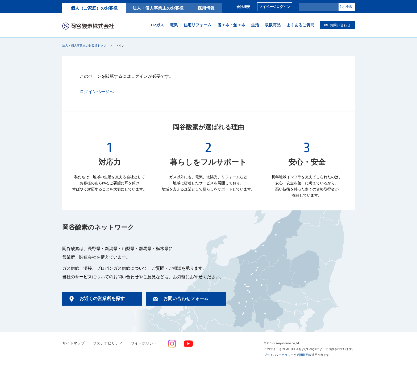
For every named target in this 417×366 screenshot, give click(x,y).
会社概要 (243, 7)
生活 (255, 25)
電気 (174, 25)
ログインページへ (97, 91)
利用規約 (303, 354)
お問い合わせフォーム (185, 298)
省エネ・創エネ (231, 25)
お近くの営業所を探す (102, 298)
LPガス (157, 25)
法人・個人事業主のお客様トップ (84, 45)
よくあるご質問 (300, 25)
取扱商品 (273, 25)
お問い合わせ (340, 25)
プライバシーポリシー (278, 354)
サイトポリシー (144, 343)
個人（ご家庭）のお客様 (94, 8)
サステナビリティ (108, 343)
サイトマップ (73, 343)
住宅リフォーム (197, 25)
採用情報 (206, 8)
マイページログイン (274, 7)
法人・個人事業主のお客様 (158, 8)
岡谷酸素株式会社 (88, 25)
